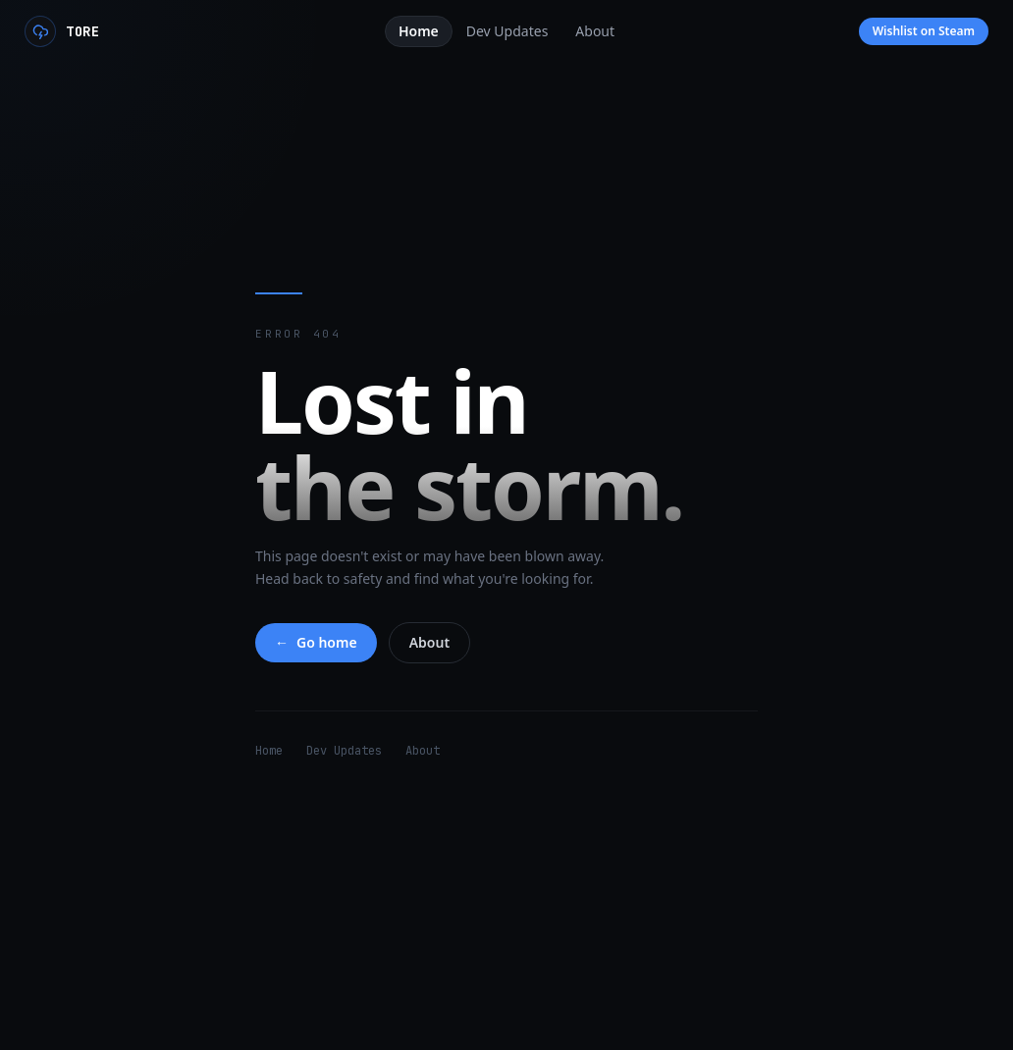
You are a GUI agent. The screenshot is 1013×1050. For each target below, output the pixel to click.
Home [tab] (419, 31)
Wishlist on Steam (924, 31)
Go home (316, 643)
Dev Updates (344, 751)
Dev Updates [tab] (507, 31)
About (429, 642)
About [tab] (594, 31)
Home (269, 751)
